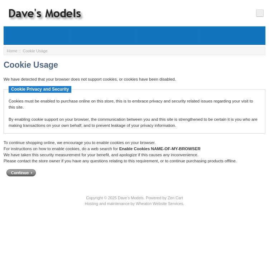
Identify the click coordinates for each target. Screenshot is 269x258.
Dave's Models (131, 198)
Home (12, 51)
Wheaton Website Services (159, 203)
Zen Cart (175, 198)
